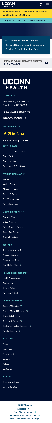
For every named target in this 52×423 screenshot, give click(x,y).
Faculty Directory (10, 330)
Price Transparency (11, 199)
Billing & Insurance (10, 189)
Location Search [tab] (32, 49)
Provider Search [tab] (14, 49)
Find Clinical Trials (10, 264)
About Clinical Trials (11, 260)
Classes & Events (10, 194)
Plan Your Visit (9, 217)
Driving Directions (10, 237)
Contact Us (7, 368)
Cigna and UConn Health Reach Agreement (26, 20)
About (5, 344)
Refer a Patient (9, 287)
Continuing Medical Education (15, 325)
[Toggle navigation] (47, 5)
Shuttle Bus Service (11, 232)
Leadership (7, 348)
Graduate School (10, 316)
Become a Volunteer (11, 382)
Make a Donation (10, 386)
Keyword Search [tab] (14, 45)
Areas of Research (11, 255)
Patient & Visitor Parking (13, 227)
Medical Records (10, 184)
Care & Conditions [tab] (34, 45)
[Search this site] (41, 5)
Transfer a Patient (10, 293)
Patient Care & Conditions (14, 166)
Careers (6, 358)
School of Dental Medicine (14, 311)
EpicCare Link (8, 283)
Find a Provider (9, 156)
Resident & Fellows (11, 321)
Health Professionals (11, 278)
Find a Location (9, 161)
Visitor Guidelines (10, 222)
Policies (6, 363)
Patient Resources (10, 204)
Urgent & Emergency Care (14, 151)
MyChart (6, 179)
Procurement (8, 353)
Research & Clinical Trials (13, 250)
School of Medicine (11, 306)
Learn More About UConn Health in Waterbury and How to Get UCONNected (25, 13)
